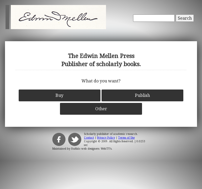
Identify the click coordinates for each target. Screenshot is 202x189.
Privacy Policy (106, 137)
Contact (89, 137)
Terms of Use (126, 137)
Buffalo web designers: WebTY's (91, 148)
